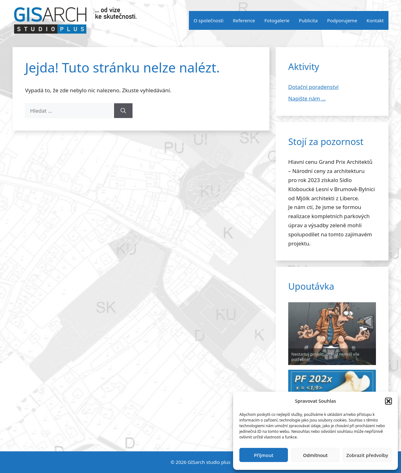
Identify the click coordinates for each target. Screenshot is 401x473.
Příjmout (263, 455)
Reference (244, 20)
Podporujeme (342, 20)
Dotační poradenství (313, 86)
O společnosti (208, 20)
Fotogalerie (276, 20)
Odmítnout (315, 455)
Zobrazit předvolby (367, 455)
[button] (388, 401)
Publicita (308, 20)
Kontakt (375, 20)
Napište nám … (306, 98)
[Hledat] (123, 110)
